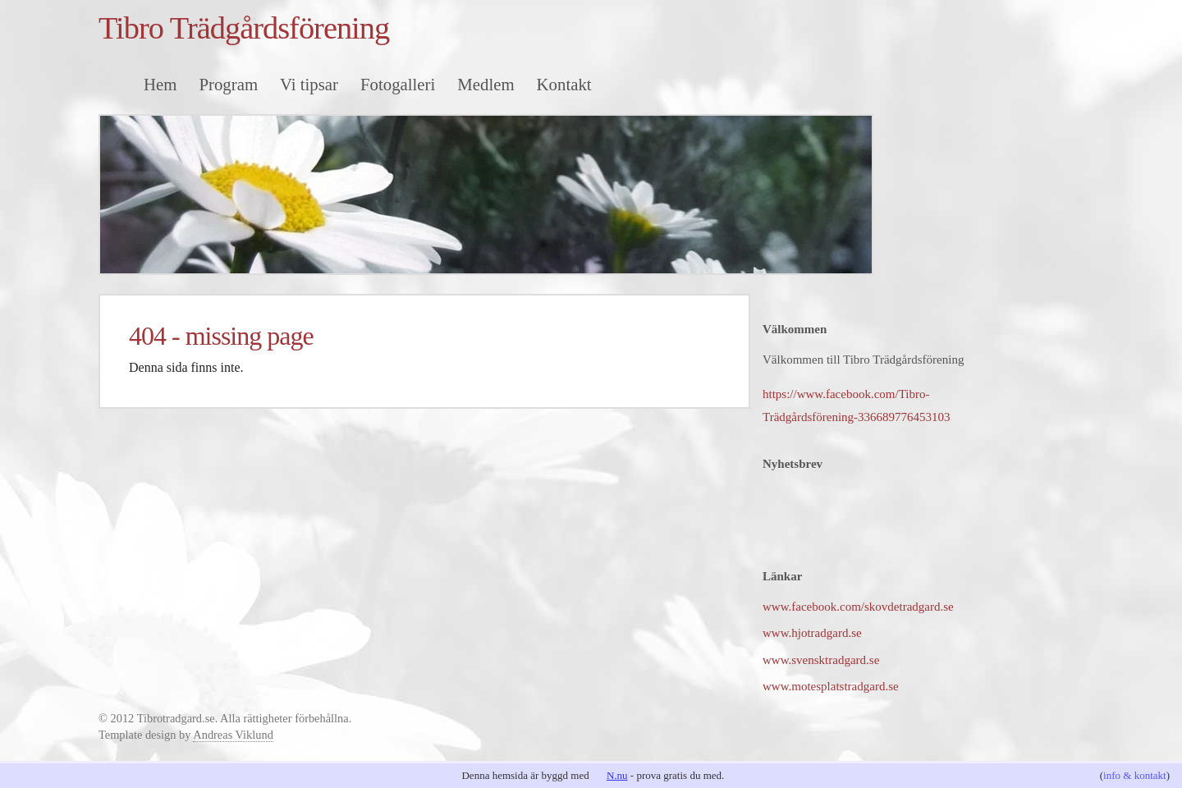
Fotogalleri (397, 84)
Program (228, 84)
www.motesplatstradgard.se (831, 686)
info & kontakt (1134, 775)
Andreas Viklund (233, 734)
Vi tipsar (309, 84)
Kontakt (564, 84)
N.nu (617, 775)
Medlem (485, 84)
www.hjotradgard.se (812, 632)
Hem (160, 84)
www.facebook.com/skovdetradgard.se (858, 606)
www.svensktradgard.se (821, 660)
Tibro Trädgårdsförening (243, 28)
